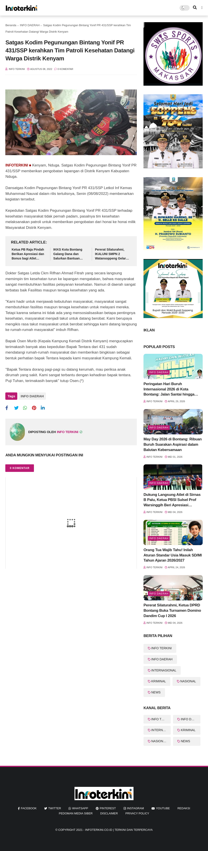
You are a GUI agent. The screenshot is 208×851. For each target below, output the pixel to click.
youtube (163, 808)
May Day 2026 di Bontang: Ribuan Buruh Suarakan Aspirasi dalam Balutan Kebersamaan (172, 444)
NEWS (156, 692)
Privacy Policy (137, 813)
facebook (29, 808)
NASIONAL (188, 681)
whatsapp (80, 808)
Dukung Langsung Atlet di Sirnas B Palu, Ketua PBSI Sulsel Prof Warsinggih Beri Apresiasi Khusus (171, 500)
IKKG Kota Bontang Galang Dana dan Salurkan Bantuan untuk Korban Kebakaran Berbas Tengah (67, 254)
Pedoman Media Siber (75, 813)
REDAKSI (183, 808)
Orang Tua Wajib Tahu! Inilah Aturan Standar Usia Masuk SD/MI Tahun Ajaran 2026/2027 (172, 555)
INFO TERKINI (161, 648)
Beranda (10, 25)
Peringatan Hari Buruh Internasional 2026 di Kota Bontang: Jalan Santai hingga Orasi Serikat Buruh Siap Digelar (171, 389)
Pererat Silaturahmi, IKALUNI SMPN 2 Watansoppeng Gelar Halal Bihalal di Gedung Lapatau (112, 254)
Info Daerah (158, 372)
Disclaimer (109, 813)
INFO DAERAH (30, 25)
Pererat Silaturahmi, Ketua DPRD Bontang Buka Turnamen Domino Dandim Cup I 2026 (172, 610)
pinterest (108, 808)
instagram (135, 808)
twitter (54, 808)
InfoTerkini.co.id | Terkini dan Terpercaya (119, 829)
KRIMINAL (158, 681)
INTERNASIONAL (163, 670)
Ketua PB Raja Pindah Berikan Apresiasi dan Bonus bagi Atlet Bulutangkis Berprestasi (28, 254)
